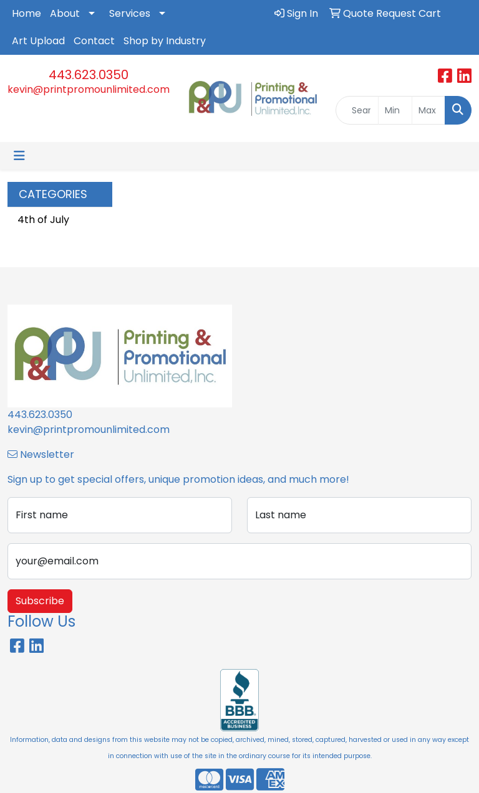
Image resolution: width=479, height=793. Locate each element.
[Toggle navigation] (19, 155)
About (65, 13)
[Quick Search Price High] (428, 110)
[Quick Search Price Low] (395, 110)
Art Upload (38, 41)
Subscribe (40, 601)
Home (26, 13)
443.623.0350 (88, 74)
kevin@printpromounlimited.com (88, 89)
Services (129, 13)
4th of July (43, 219)
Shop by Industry (164, 41)
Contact (94, 41)
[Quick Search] (357, 110)
